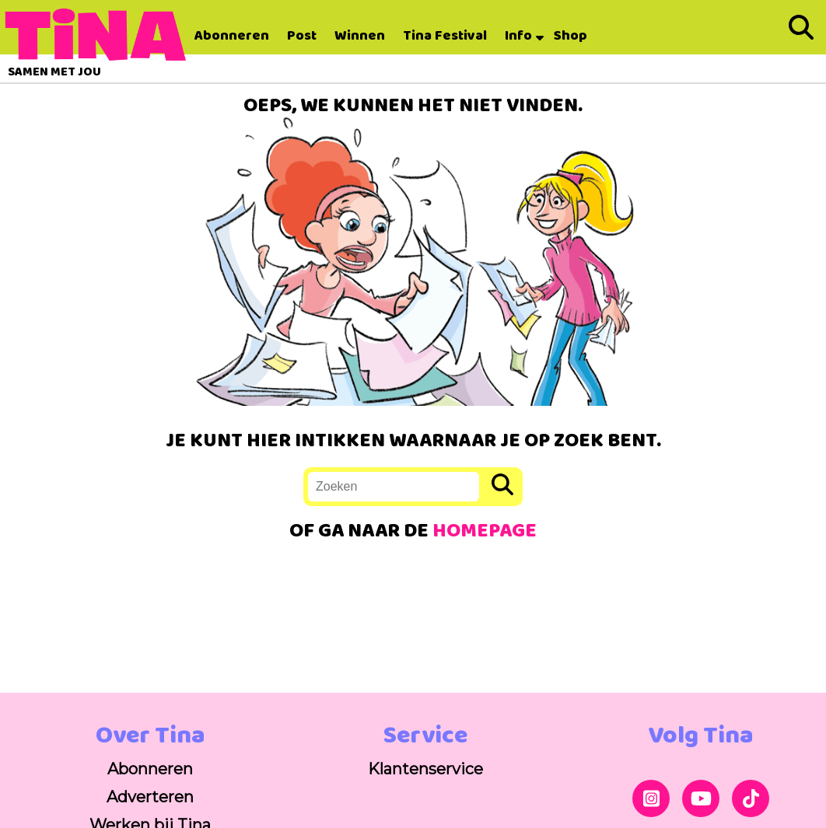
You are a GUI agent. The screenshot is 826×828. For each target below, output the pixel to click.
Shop (570, 36)
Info (518, 36)
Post (302, 36)
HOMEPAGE (484, 531)
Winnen (359, 36)
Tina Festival (445, 36)
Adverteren (150, 797)
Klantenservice (425, 769)
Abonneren (231, 36)
